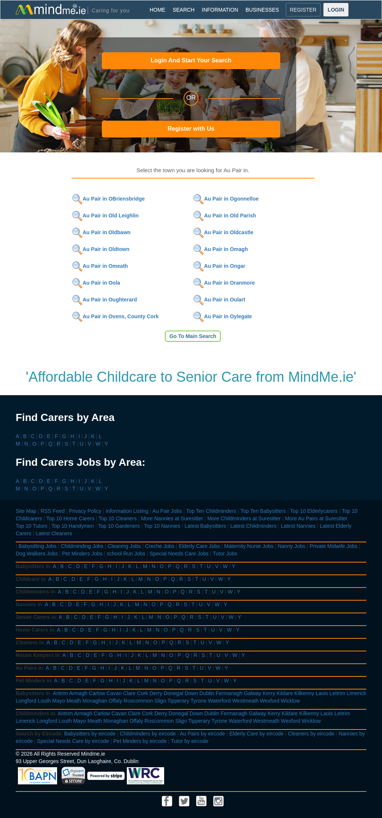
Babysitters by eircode (90, 734)
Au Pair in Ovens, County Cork (115, 316)
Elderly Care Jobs (199, 546)
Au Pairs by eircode (202, 734)
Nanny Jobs (292, 546)
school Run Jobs (126, 554)
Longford (26, 701)
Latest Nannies (298, 526)
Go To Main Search (192, 336)
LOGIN (336, 10)
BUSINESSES (262, 10)
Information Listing (127, 511)
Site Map (26, 511)
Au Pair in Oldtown (100, 249)
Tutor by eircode (190, 741)
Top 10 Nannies (162, 526)
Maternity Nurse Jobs (248, 546)
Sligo (160, 701)
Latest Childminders (253, 526)
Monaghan (94, 701)
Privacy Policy (85, 511)
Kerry (269, 693)
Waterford (219, 701)
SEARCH (183, 10)
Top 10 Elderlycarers (314, 511)
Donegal (173, 693)
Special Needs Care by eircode (73, 741)
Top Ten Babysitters (263, 511)
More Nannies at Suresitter (172, 518)
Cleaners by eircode (311, 734)
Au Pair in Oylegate (222, 316)
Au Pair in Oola (96, 283)
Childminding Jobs (82, 546)
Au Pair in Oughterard (104, 300)
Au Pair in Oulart (219, 300)
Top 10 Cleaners (117, 518)
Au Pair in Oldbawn (101, 232)
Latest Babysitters (205, 526)
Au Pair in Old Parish (224, 216)
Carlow (97, 693)
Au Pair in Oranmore (224, 283)
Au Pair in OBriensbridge (108, 199)
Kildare (285, 693)
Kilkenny (304, 693)
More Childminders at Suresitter (244, 518)
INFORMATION (220, 10)
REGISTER (303, 10)
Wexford (269, 701)
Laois (322, 693)
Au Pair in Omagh (220, 249)
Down (191, 693)
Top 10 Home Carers (70, 518)
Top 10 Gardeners (119, 526)
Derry (156, 693)
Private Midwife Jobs (333, 546)
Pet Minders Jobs (82, 554)
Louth (44, 701)
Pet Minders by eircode (140, 741)
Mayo (58, 701)
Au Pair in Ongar (219, 266)
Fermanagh (229, 693)
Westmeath (245, 701)
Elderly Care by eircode (256, 734)
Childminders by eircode (148, 734)
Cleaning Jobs (124, 546)
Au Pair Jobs (167, 511)
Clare (129, 693)
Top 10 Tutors (31, 526)
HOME (157, 10)
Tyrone (199, 701)
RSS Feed (53, 511)
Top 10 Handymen (72, 526)
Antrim (60, 693)
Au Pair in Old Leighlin (105, 216)
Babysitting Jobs (38, 546)
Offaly (115, 701)
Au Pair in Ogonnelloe (226, 199)
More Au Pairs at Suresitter (316, 518)
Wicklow (290, 701)
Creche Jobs (160, 546)
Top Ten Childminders (211, 511)
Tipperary (178, 701)
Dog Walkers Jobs (37, 554)
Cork (142, 693)
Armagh (78, 693)
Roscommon (138, 701)
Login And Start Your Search (191, 60)
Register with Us (190, 129)
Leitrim (337, 693)
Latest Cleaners (53, 533)
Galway (253, 693)
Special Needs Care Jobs (179, 554)
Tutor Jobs (225, 554)
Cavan (114, 693)
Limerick (356, 693)
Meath (73, 701)
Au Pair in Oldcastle (223, 232)
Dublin (207, 693)
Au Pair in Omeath (100, 266)
